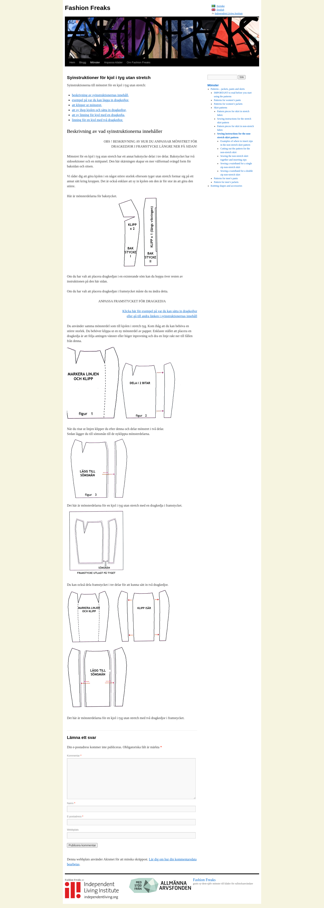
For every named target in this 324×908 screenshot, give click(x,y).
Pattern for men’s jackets (226, 182)
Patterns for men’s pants (226, 178)
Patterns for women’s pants (227, 100)
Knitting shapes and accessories (226, 185)
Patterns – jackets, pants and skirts (228, 89)
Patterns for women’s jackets (228, 103)
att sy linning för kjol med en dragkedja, (98, 115)
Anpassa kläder (113, 62)
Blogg (82, 62)
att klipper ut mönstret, (87, 105)
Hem (72, 62)
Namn (71, 803)
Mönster (95, 62)
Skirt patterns (220, 107)
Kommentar (74, 755)
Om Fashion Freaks (138, 62)
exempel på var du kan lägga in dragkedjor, (100, 100)
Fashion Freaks (87, 7)
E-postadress (75, 816)
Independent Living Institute (229, 13)
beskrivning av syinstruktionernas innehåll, (100, 95)
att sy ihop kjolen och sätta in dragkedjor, (99, 110)
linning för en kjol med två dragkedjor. (97, 120)
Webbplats (73, 829)
